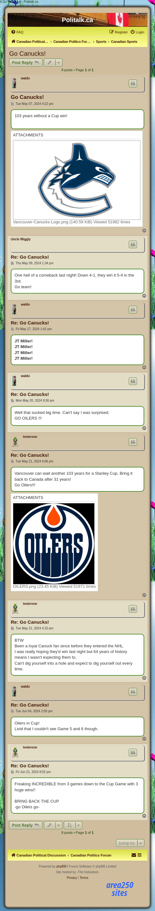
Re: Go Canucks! (30, 257)
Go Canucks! (27, 53)
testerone (30, 436)
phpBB (61, 866)
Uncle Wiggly (21, 239)
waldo (25, 78)
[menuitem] (17, 32)
